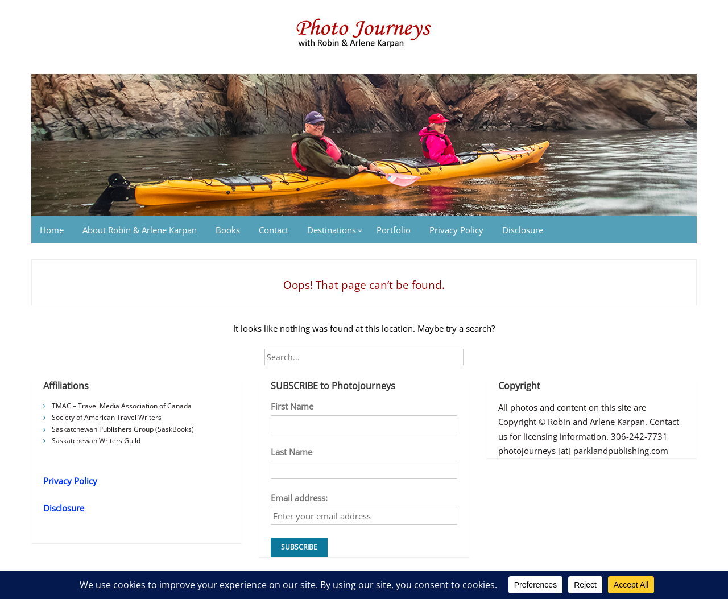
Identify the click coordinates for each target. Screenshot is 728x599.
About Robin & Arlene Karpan (139, 230)
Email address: (299, 497)
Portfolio (394, 230)
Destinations (331, 230)
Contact (273, 230)
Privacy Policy (456, 230)
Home (52, 230)
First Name (292, 406)
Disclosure (522, 230)
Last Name (291, 451)
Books (228, 230)
